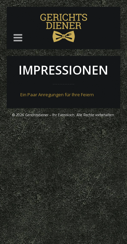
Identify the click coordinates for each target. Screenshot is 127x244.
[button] (18, 38)
